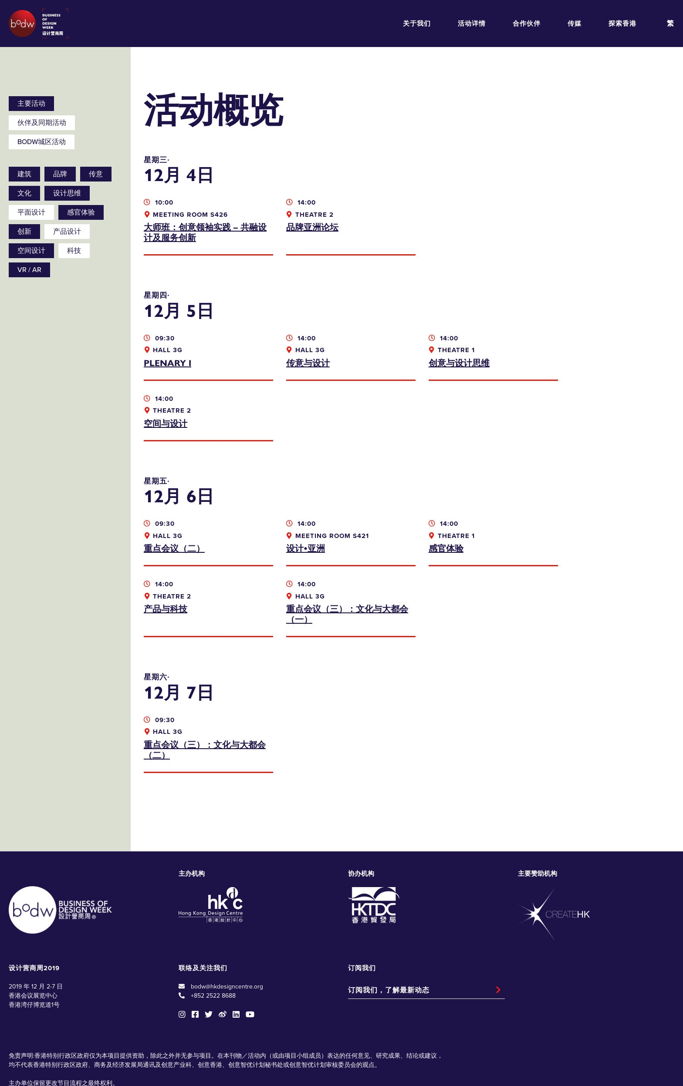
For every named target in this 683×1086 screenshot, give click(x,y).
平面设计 (31, 212)
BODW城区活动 (41, 142)
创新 (24, 231)
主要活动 (31, 103)
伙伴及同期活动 (41, 122)
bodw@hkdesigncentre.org (227, 926)
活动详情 (472, 23)
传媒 (575, 23)
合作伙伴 (527, 23)
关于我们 (417, 23)
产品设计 (67, 231)
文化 (24, 193)
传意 (96, 174)
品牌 (60, 174)
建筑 (24, 174)
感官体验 (81, 212)
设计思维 (67, 193)
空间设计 (31, 250)
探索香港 (622, 23)
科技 (74, 250)
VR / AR (29, 270)
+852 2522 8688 (213, 935)
